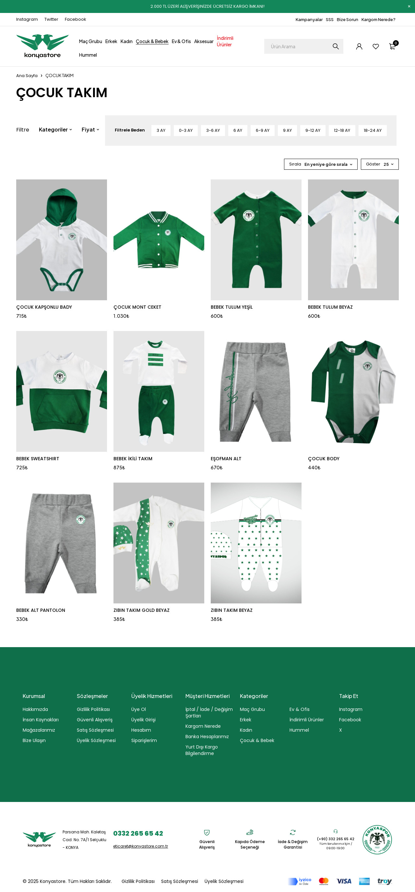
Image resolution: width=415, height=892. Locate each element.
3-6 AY (213, 130)
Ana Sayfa (27, 76)
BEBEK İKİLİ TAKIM (132, 458)
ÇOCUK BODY (323, 458)
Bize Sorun (347, 19)
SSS (330, 19)
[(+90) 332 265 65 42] (335, 831)
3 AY (161, 130)
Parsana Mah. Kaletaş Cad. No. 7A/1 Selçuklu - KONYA (84, 839)
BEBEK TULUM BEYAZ (330, 307)
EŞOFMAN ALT (226, 458)
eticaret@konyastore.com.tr (140, 846)
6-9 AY (262, 130)
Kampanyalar (309, 19)
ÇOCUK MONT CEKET (137, 307)
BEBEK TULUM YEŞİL (232, 307)
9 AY (287, 130)
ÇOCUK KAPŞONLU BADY (44, 307)
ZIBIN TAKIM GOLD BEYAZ (141, 610)
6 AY (237, 130)
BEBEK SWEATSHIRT (37, 458)
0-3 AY (186, 130)
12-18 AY (342, 130)
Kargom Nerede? (379, 19)
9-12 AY (312, 130)
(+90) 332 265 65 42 (335, 838)
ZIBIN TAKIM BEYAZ (232, 610)
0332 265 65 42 (138, 833)
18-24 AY (373, 130)
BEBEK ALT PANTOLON (40, 610)
